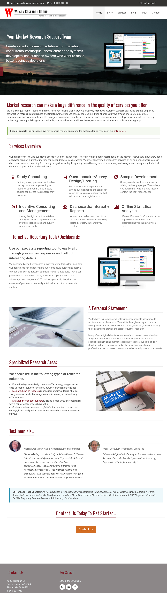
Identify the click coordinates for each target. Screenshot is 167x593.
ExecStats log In (147, 3)
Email (25, 3)
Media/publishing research (26, 391)
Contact (156, 12)
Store (110, 12)
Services (122, 12)
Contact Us (86, 529)
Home (99, 12)
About (144, 12)
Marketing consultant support (27, 400)
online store (120, 131)
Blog (133, 12)
